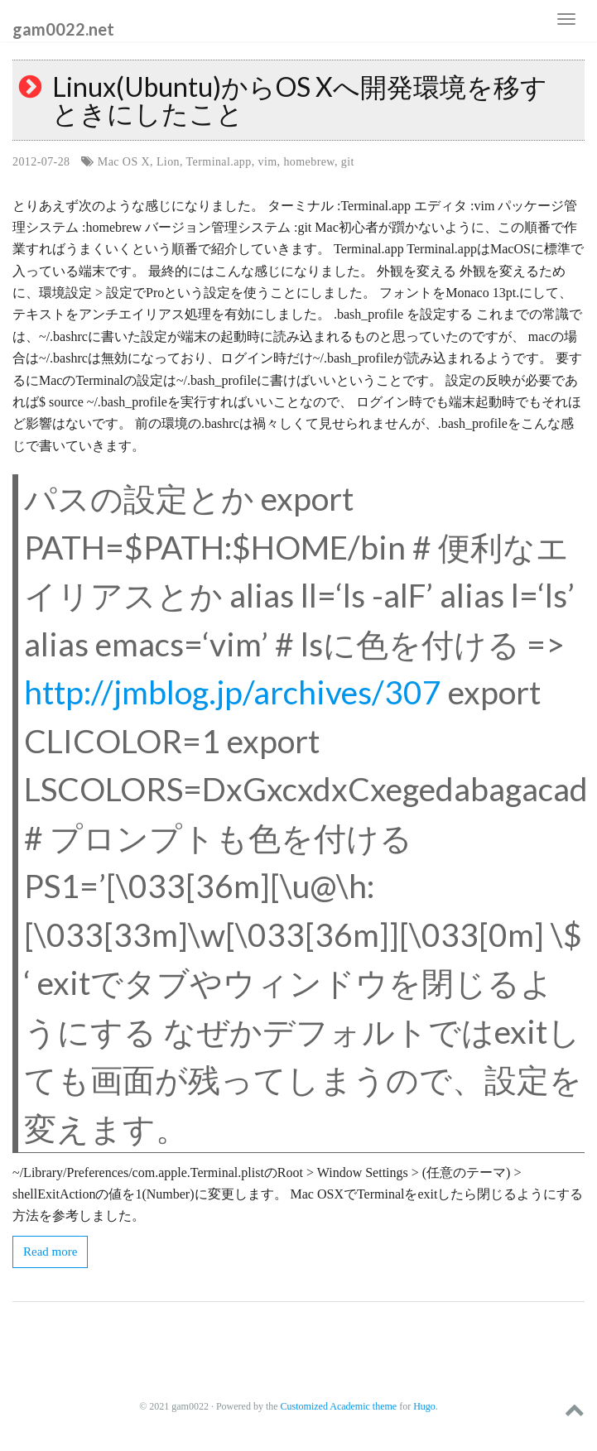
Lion (168, 162)
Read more (50, 1251)
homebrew (309, 162)
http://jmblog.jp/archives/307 (232, 692)
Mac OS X (124, 162)
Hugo (424, 1406)
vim (267, 162)
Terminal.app (219, 162)
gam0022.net (63, 28)
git (347, 162)
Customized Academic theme (339, 1406)
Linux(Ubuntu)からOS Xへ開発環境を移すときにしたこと (299, 99)
